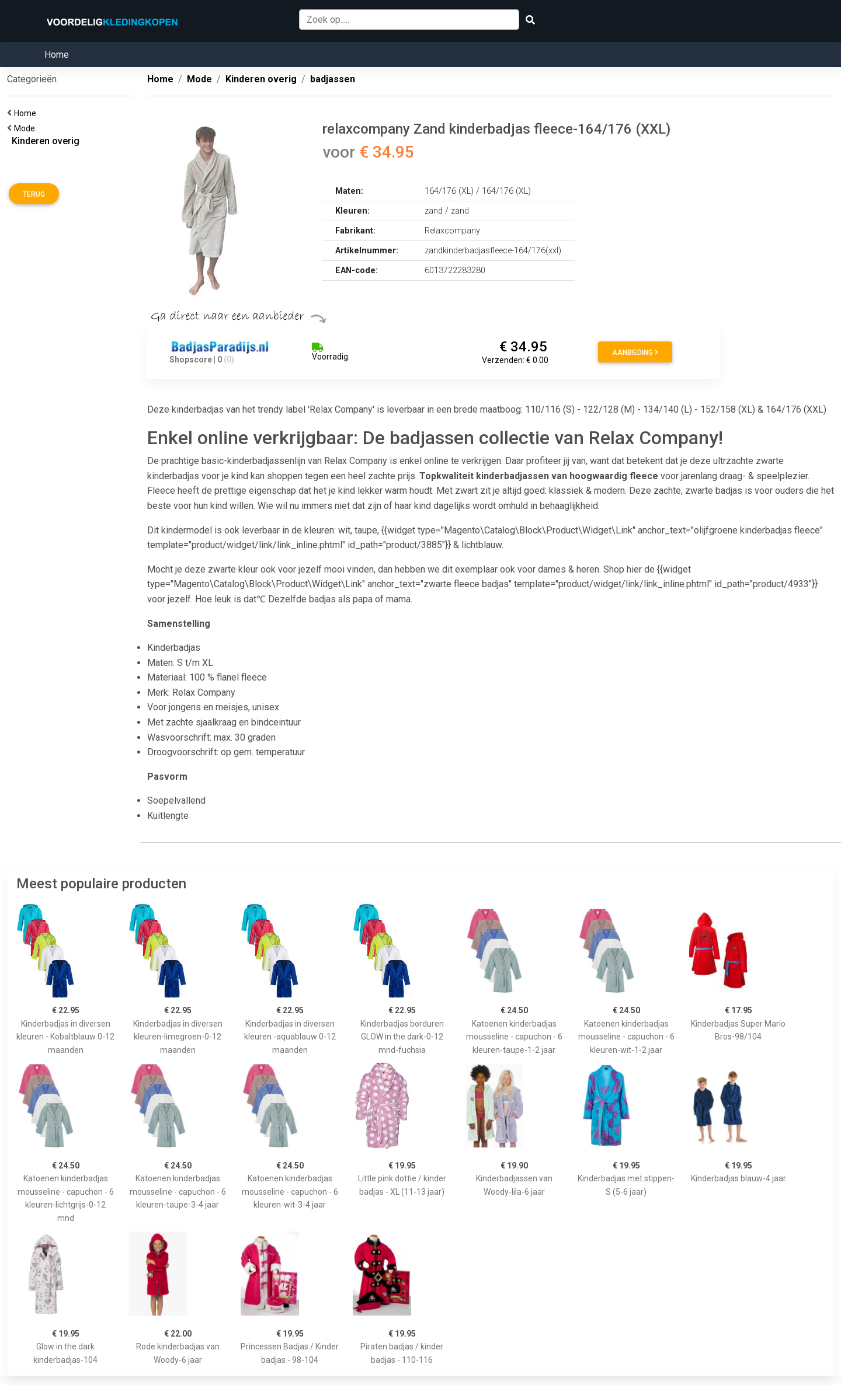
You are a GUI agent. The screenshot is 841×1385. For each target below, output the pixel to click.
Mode (26, 128)
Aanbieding (635, 352)
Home (56, 54)
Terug (34, 194)
